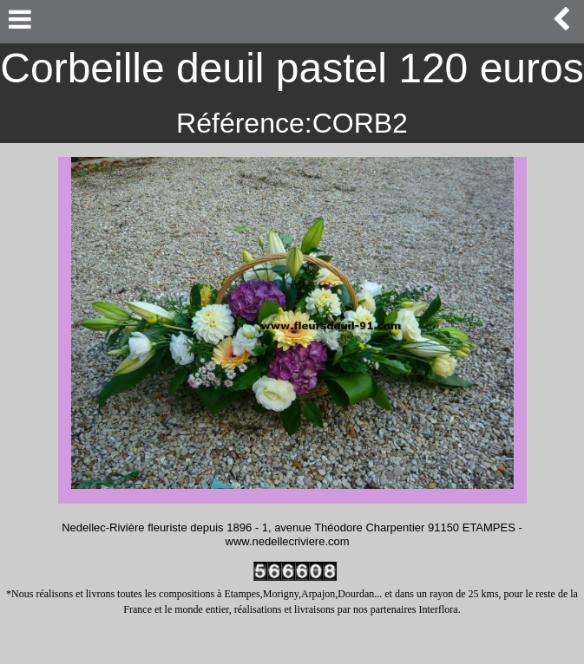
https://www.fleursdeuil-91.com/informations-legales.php (301, 656)
